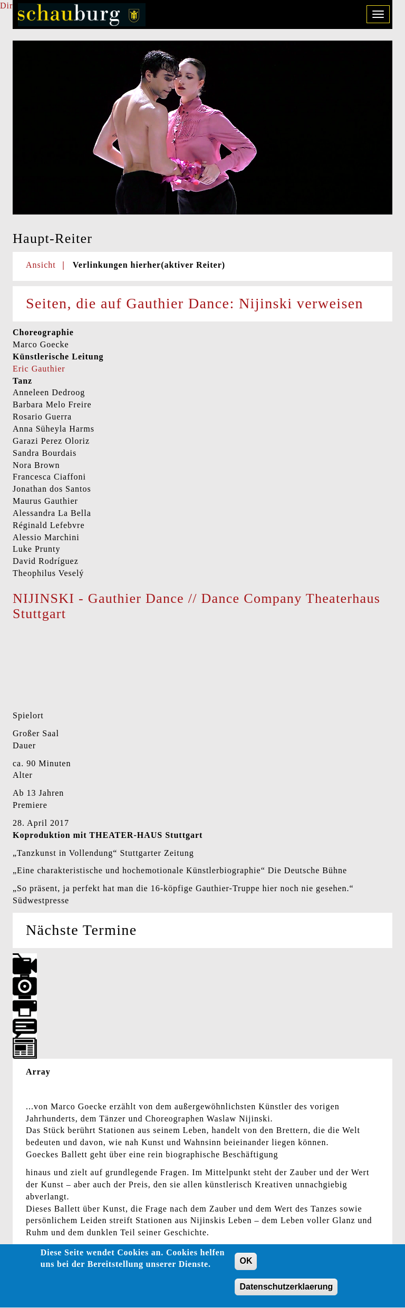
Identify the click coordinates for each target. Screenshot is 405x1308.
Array (38, 1071)
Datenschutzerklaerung (286, 1292)
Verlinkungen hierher (149, 264)
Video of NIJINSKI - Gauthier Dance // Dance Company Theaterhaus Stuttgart (92, 666)
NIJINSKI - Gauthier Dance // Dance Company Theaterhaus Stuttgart (196, 606)
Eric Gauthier (39, 368)
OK (245, 1266)
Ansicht (41, 264)
